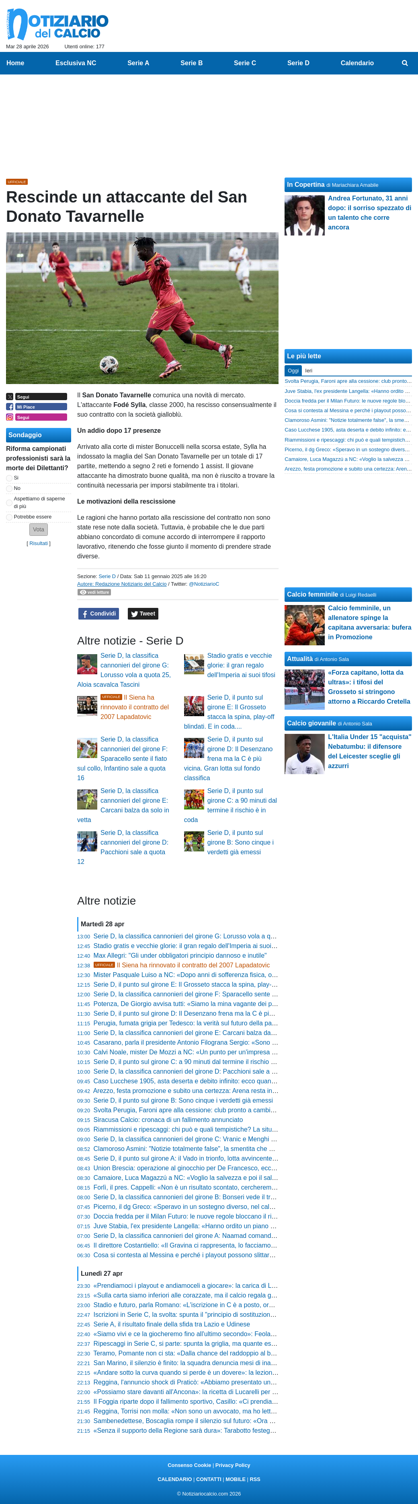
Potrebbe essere (33, 517)
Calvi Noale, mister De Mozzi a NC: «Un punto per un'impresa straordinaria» (202, 1052)
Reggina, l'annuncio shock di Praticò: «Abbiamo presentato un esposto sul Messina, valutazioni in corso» (243, 1382)
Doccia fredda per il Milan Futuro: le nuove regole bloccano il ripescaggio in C (204, 1216)
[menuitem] (405, 63)
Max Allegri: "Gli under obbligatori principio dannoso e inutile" (180, 955)
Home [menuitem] (15, 63)
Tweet (143, 614)
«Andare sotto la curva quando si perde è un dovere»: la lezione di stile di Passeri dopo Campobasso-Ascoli (247, 1372)
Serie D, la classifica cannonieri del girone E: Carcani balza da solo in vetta (200, 1032)
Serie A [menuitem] (138, 63)
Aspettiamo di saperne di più (39, 502)
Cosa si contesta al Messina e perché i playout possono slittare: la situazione (203, 1255)
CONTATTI (208, 1479)
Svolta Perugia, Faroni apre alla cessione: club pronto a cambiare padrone (199, 1110)
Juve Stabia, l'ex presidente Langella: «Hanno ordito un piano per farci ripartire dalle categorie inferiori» (240, 1226)
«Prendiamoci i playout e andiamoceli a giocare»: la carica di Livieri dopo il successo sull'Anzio (228, 1285)
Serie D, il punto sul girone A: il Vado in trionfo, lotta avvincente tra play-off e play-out (214, 1158)
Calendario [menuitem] (357, 63)
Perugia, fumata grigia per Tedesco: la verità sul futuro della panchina (192, 1023)
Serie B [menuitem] (191, 63)
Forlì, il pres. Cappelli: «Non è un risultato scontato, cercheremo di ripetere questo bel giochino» (230, 1187)
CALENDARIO (175, 1479)
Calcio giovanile (311, 723)
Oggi (293, 371)
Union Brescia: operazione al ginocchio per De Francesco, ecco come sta (198, 1168)
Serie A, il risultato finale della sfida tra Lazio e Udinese (172, 1324)
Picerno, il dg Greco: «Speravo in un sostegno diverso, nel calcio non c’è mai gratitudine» (221, 1206)
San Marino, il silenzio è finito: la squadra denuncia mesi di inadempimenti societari (212, 1362)
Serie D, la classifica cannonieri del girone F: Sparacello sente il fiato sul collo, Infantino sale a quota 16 (122, 758)
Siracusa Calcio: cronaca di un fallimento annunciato (168, 1119)
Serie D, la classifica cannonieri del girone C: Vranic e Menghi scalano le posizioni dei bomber (227, 1139)
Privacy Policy (232, 1465)
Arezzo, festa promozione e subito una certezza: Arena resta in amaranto (197, 1090)
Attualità (300, 658)
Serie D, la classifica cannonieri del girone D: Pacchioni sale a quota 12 (195, 1071)
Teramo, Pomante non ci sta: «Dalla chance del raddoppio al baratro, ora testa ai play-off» (221, 1353)
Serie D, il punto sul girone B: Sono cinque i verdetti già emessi (240, 842)
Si (16, 478)
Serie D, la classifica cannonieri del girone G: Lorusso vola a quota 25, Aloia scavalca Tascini (226, 936)
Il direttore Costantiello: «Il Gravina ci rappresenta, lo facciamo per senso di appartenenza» (223, 1245)
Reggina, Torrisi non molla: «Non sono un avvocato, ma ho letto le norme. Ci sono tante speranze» (234, 1411)
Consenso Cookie (189, 1465)
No (17, 488)
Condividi (99, 614)
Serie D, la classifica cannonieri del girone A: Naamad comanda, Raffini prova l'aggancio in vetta (230, 1235)
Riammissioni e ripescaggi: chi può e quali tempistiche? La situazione (192, 1129)
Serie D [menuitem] (298, 63)
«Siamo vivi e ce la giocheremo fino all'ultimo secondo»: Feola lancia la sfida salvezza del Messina (234, 1333)
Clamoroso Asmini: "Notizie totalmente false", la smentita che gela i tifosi (196, 1148)
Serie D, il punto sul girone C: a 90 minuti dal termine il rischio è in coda (195, 1061)
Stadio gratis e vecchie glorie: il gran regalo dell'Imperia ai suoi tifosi (241, 665)
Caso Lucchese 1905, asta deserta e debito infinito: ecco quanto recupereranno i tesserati (222, 1081)
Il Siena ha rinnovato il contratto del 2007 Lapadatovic (134, 707)
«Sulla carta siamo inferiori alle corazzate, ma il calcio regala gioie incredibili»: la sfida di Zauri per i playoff (244, 1295)
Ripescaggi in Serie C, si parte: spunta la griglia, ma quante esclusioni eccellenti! (208, 1343)
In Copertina (305, 184)
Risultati (38, 543)
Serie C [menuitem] (245, 63)
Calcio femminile (312, 594)
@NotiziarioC (204, 584)
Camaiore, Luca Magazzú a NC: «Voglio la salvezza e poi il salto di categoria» (205, 1177)
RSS (255, 1479)
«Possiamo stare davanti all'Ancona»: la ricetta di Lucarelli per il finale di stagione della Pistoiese (231, 1391)
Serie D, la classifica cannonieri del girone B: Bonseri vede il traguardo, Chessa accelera (220, 1197)
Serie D (107, 576)
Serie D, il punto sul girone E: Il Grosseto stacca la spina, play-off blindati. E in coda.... (216, 984)
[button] (38, 529)
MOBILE (235, 1479)
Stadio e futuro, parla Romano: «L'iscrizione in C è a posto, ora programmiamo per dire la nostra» (232, 1305)
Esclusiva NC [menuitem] (75, 63)
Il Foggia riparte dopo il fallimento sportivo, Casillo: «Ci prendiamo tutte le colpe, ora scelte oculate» (235, 1401)
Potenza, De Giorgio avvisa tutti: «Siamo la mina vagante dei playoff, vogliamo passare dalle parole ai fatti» (246, 1003)
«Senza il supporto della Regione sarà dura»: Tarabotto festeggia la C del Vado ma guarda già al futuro (240, 1430)
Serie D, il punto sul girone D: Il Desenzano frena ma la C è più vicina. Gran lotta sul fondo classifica (228, 758)
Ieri (308, 371)
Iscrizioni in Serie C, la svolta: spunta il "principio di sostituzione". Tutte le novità (207, 1314)
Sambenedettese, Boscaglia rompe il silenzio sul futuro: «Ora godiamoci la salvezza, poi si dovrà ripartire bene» (253, 1420)
